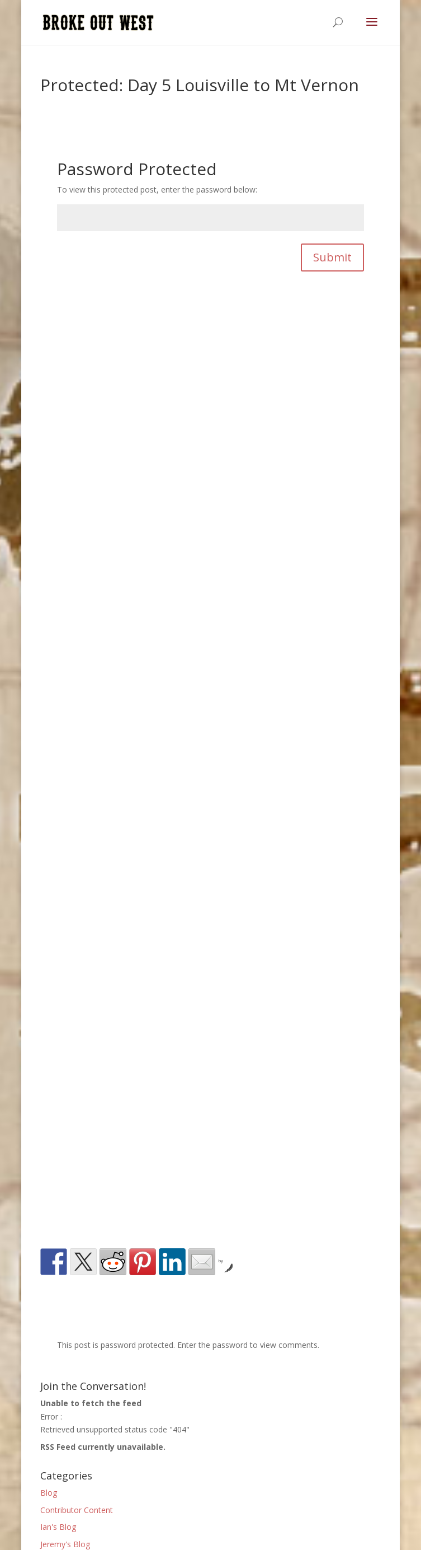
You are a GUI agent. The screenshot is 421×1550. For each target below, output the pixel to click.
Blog (48, 1492)
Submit (332, 257)
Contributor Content (76, 1510)
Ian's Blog (58, 1526)
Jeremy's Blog (65, 1544)
